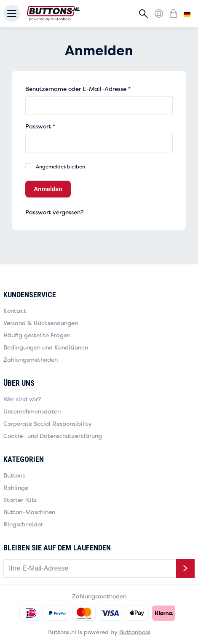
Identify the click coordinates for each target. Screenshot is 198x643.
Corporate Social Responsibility (47, 423)
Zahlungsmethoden (30, 359)
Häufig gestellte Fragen (36, 335)
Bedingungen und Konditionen (45, 347)
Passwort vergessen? (54, 212)
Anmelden (48, 189)
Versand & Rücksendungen (40, 323)
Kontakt (14, 311)
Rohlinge (15, 487)
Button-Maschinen (29, 512)
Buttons (14, 475)
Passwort (40, 126)
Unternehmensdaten (32, 411)
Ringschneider (23, 524)
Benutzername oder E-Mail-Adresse (78, 89)
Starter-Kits (20, 500)
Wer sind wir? (22, 399)
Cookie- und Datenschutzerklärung (52, 436)
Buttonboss (134, 632)
